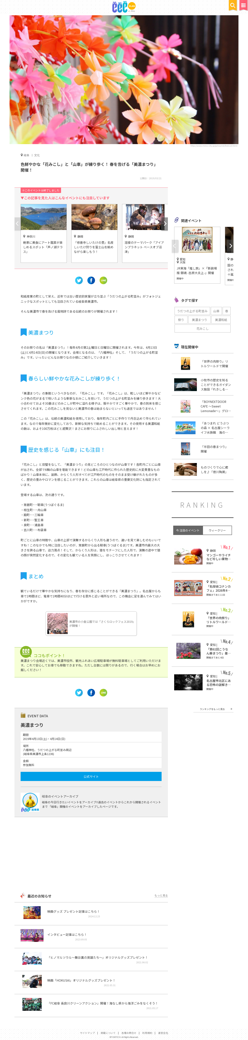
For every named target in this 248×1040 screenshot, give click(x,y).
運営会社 (163, 1033)
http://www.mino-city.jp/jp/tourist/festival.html (214, 145)
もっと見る (161, 895)
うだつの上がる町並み (192, 311)
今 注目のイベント (188, 530)
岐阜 (26, 155)
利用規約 (147, 1033)
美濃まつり (199, 319)
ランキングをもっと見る (212, 709)
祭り (181, 319)
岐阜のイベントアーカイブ (60, 796)
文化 (37, 155)
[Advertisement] (91, 855)
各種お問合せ (129, 1033)
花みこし (202, 328)
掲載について (108, 1033)
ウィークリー (217, 530)
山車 (216, 311)
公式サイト (91, 776)
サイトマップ (87, 1033)
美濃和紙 (221, 319)
